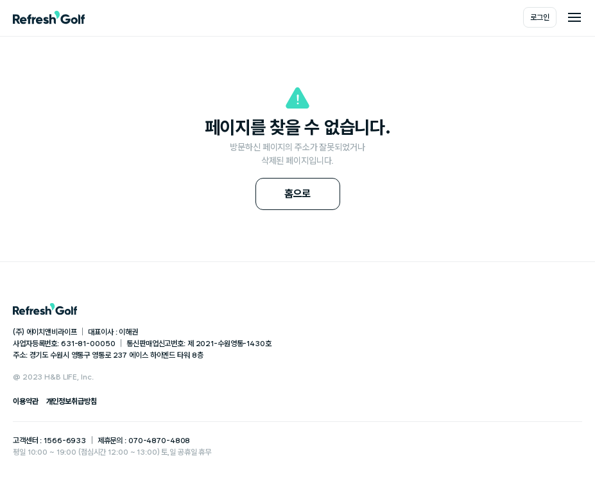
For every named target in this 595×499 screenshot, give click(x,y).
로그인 (539, 17)
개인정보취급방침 (71, 401)
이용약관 (26, 401)
